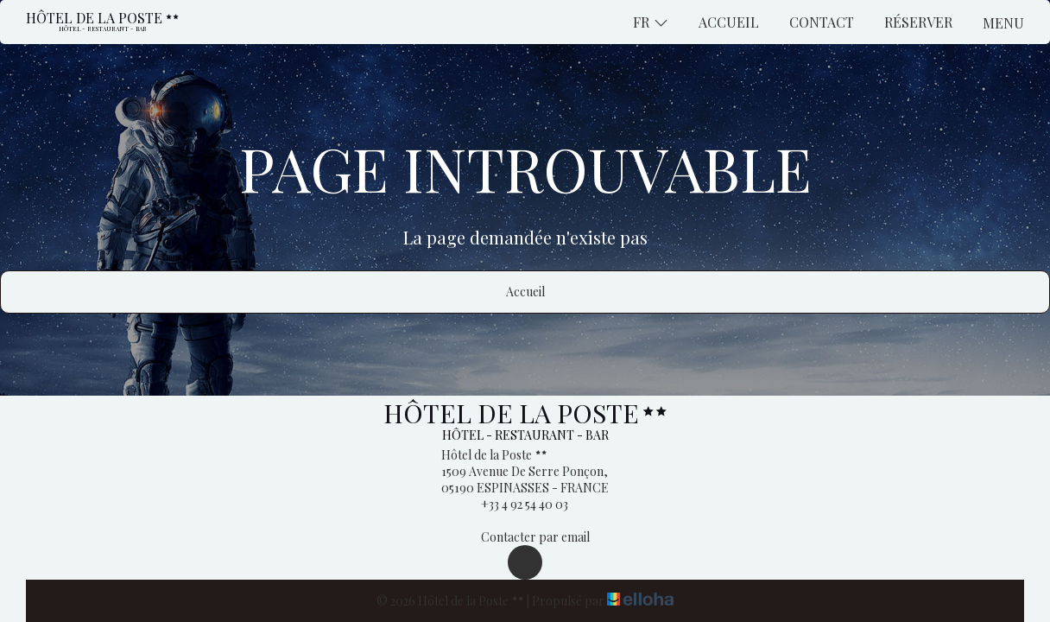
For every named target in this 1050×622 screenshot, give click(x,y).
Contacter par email (525, 537)
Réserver (918, 22)
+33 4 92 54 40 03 (514, 504)
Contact (821, 22)
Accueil (729, 22)
